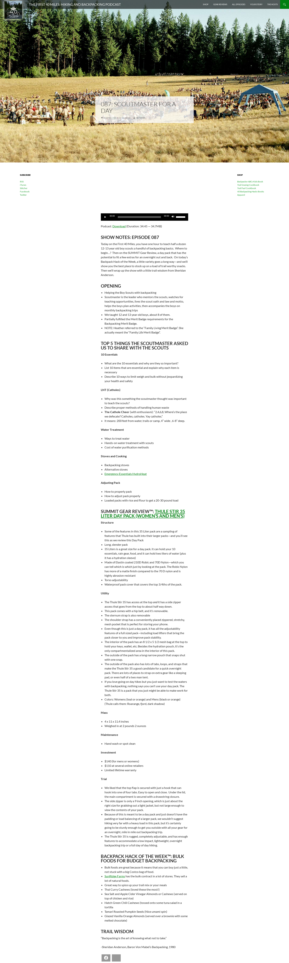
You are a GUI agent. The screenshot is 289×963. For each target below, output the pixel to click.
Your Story (256, 4)
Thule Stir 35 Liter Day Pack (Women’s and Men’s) (143, 513)
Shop (205, 4)
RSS (22, 181)
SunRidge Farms (115, 876)
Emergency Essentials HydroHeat (126, 474)
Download (119, 226)
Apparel (241, 194)
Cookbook (248, 184)
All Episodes (238, 4)
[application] (144, 217)
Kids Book (250, 181)
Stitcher (23, 188)
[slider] (139, 217)
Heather (141, 117)
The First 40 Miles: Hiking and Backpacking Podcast (75, 4)
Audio (107, 117)
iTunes (23, 184)
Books (250, 191)
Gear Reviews (220, 4)
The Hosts (272, 4)
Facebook (24, 191)
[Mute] (173, 217)
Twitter (23, 194)
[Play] (105, 217)
